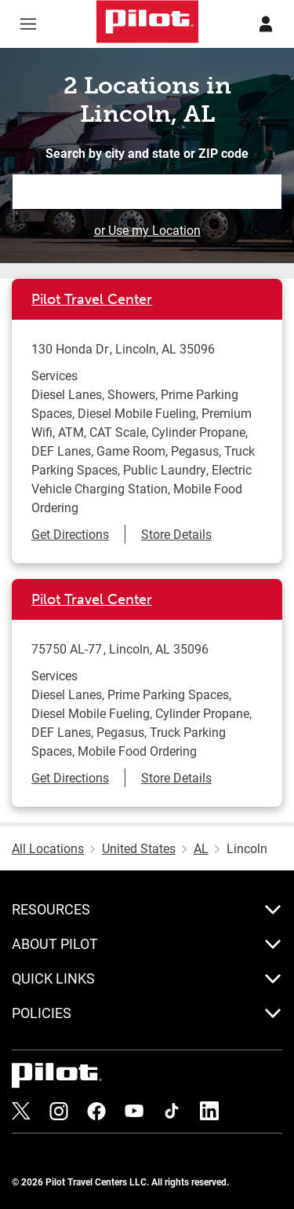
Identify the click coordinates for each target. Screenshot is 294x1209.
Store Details (176, 534)
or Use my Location (147, 230)
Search (270, 191)
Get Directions (70, 534)
